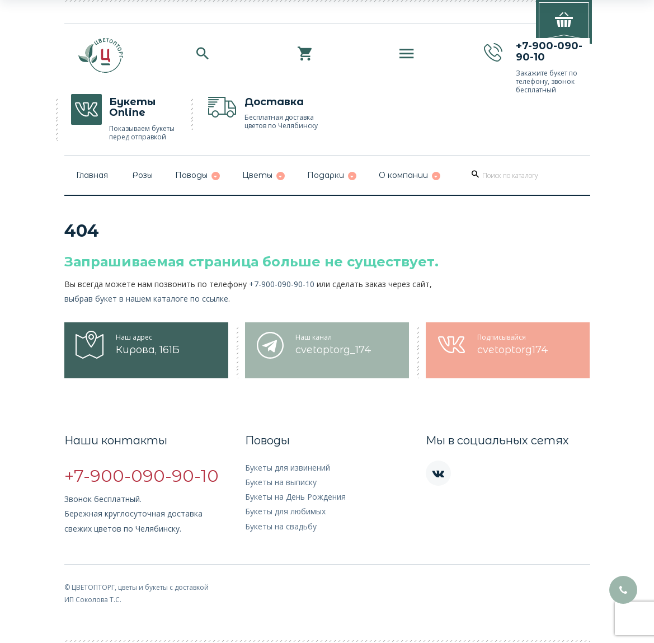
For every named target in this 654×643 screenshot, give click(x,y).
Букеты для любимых (285, 511)
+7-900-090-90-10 (281, 284)
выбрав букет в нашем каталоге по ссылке (146, 298)
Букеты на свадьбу (281, 526)
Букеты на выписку (281, 482)
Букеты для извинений (287, 467)
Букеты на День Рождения (295, 496)
